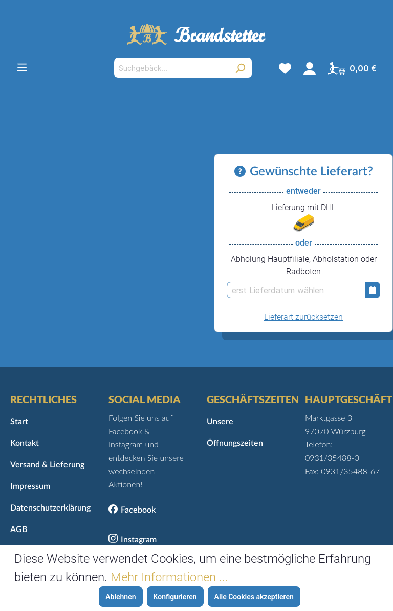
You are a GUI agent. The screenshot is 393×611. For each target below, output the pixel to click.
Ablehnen (120, 597)
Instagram (139, 540)
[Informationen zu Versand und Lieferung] (242, 171)
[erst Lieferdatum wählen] (296, 290)
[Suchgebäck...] (171, 67)
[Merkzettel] (285, 68)
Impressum (30, 486)
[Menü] (22, 67)
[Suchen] (240, 67)
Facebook (138, 510)
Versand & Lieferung (47, 465)
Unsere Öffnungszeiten (235, 432)
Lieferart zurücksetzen (303, 317)
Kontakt (24, 443)
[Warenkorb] (352, 68)
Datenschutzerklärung (49, 508)
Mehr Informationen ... (169, 577)
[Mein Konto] (309, 68)
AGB (18, 529)
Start (19, 422)
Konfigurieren (175, 597)
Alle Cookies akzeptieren (254, 597)
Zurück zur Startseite (196, 356)
